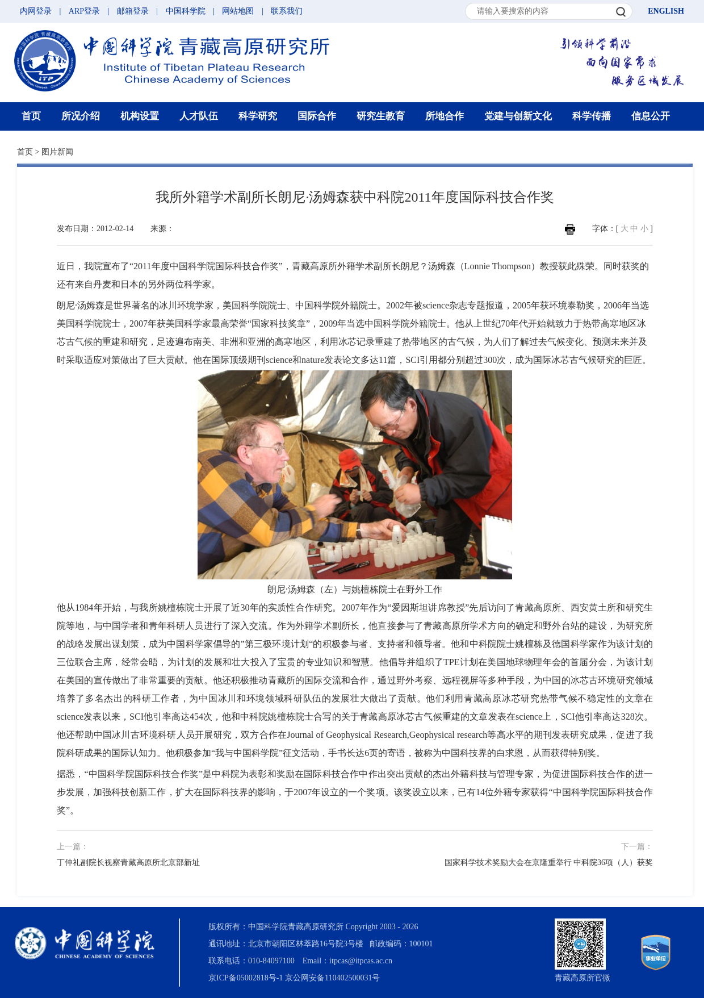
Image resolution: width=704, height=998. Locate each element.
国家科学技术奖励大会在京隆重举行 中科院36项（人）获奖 (549, 862)
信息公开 (650, 116)
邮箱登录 (133, 11)
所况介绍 (80, 116)
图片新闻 (57, 152)
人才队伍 (198, 116)
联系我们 (287, 11)
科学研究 (257, 116)
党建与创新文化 (518, 116)
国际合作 (316, 116)
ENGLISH (666, 11)
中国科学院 (186, 11)
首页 (31, 116)
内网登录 (36, 11)
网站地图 (238, 11)
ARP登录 (84, 11)
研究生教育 (381, 116)
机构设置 (139, 116)
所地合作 (444, 116)
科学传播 (591, 116)
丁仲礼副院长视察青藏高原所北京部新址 (128, 862)
